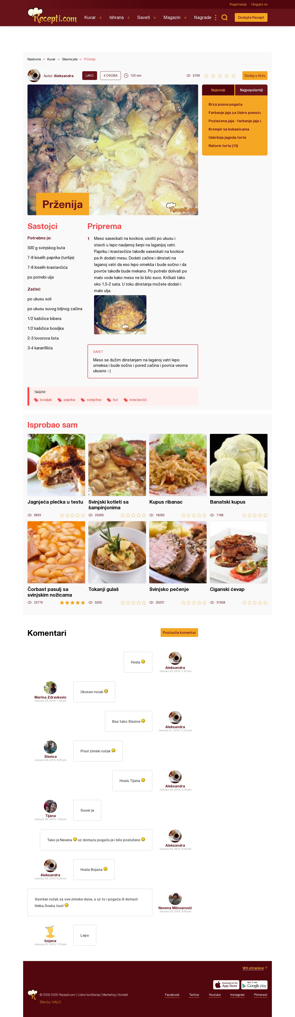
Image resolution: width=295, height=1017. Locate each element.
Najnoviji (218, 90)
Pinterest (261, 995)
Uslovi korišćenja (89, 995)
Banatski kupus (239, 475)
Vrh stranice (253, 968)
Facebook (172, 995)
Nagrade (202, 17)
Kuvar (90, 17)
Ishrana (116, 17)
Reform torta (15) (223, 146)
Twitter (194, 995)
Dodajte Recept (251, 17)
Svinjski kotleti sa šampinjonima (117, 475)
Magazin (171, 17)
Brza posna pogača (225, 104)
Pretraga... (224, 17)
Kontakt (123, 995)
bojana (50, 941)
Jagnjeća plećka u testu (56, 475)
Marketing (109, 995)
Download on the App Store (226, 984)
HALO (56, 1002)
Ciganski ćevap (239, 563)
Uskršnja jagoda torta (227, 137)
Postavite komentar (179, 632)
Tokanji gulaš (117, 563)
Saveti (143, 17)
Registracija (238, 4)
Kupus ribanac (178, 475)
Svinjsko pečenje (178, 563)
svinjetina (94, 400)
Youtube (215, 995)
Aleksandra (64, 76)
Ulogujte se (259, 4)
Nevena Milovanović (175, 908)
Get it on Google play (254, 984)
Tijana (50, 816)
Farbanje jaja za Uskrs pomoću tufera (235, 112)
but (115, 400)
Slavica (50, 756)
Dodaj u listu (255, 75)
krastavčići (138, 400)
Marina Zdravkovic (50, 697)
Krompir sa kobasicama (229, 129)
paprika (69, 400)
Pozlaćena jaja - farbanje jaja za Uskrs (235, 121)
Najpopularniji (251, 90)
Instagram (237, 995)
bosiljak (46, 400)
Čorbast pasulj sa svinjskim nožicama (56, 563)
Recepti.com (52, 15)
